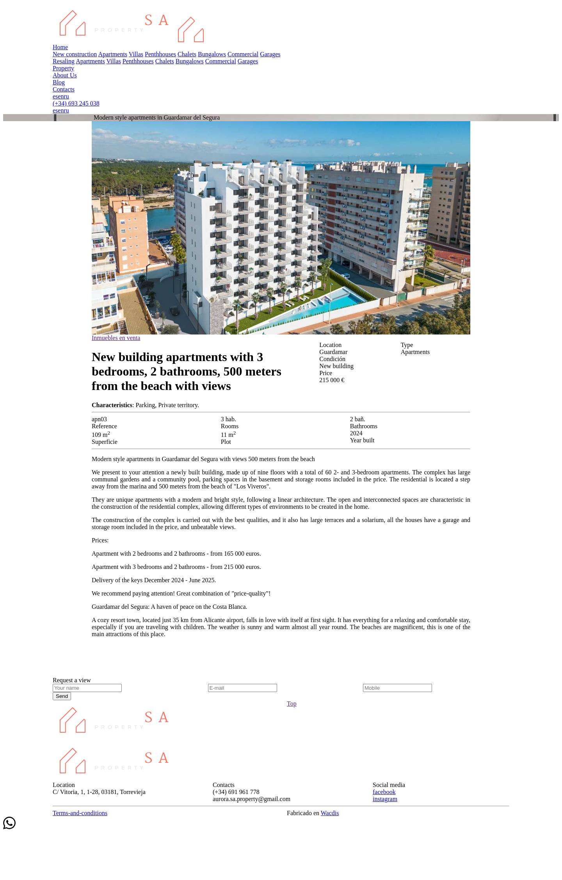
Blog (59, 82)
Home (60, 47)
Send (62, 696)
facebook (384, 792)
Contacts (64, 89)
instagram (385, 799)
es (55, 96)
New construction (75, 54)
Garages (270, 54)
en (61, 96)
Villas (136, 54)
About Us (65, 75)
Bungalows (212, 54)
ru (66, 96)
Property (63, 68)
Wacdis (330, 813)
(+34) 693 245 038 (76, 103)
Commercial (243, 54)
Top (292, 703)
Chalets (187, 54)
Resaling (64, 61)
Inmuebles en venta (116, 337)
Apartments (112, 54)
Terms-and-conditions (80, 813)
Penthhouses (160, 54)
